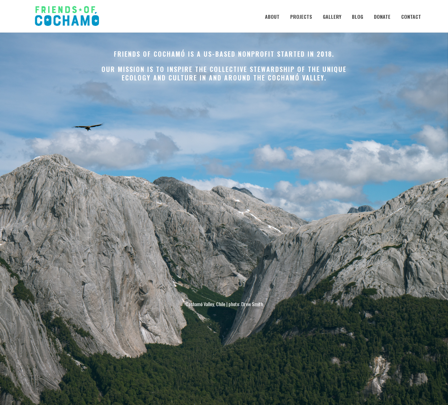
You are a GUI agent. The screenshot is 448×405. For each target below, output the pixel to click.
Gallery (332, 16)
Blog (357, 16)
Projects (301, 16)
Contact (411, 16)
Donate (382, 16)
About (272, 16)
